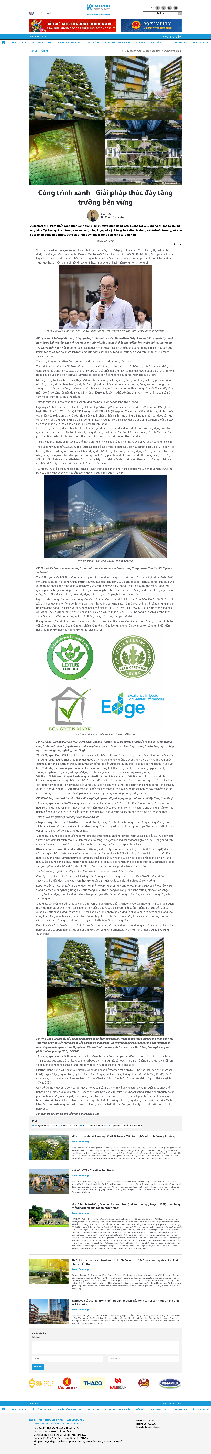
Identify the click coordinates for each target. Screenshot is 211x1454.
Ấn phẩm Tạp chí (201, 43)
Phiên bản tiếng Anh (40, 13)
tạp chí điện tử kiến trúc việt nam (125, 1126)
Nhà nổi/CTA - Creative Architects (93, 1170)
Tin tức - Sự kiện (18, 43)
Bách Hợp (106, 214)
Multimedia (181, 43)
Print (178, 244)
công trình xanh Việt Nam (45, 1126)
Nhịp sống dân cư (160, 43)
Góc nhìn (140, 43)
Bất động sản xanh (42, 43)
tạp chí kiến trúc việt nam (93, 1126)
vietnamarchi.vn (69, 1126)
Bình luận (36, 1337)
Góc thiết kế (93, 43)
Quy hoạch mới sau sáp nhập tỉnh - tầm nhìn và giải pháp (166, 51)
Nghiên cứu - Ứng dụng (69, 43)
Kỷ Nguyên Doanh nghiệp (117, 43)
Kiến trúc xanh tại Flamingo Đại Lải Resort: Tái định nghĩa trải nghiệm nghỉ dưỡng (123, 1136)
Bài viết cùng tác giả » (112, 217)
